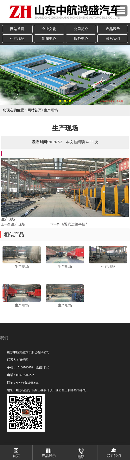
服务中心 (81, 38)
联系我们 (113, 38)
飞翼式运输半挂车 (75, 224)
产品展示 (113, 29)
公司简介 (81, 29)
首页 (16, 451)
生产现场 (17, 38)
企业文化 (49, 29)
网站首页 (17, 29)
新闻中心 (49, 38)
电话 (81, 452)
